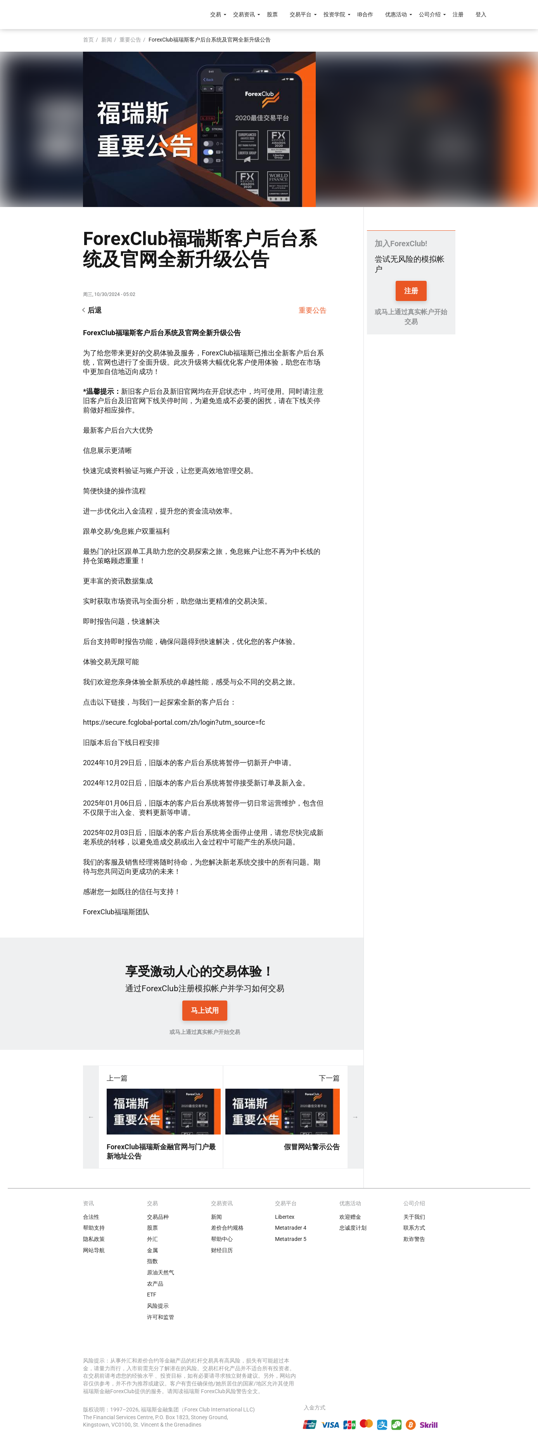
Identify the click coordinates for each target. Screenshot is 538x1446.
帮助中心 (222, 1239)
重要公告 (130, 40)
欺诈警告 (414, 1239)
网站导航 (94, 1250)
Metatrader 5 (290, 1239)
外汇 (152, 1239)
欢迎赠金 (350, 1217)
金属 (152, 1250)
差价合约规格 (227, 1228)
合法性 (91, 1217)
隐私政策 (94, 1239)
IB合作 (365, 14)
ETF (151, 1294)
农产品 (155, 1284)
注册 (458, 14)
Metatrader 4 (290, 1228)
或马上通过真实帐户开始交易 (205, 1032)
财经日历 (222, 1250)
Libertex (284, 1217)
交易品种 (158, 1217)
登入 (481, 14)
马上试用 (205, 1010)
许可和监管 (160, 1317)
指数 (152, 1261)
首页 (88, 40)
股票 (272, 14)
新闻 (106, 40)
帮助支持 (94, 1228)
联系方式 (414, 1228)
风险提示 (158, 1306)
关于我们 (414, 1217)
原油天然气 (160, 1272)
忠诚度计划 (353, 1228)
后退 (95, 310)
